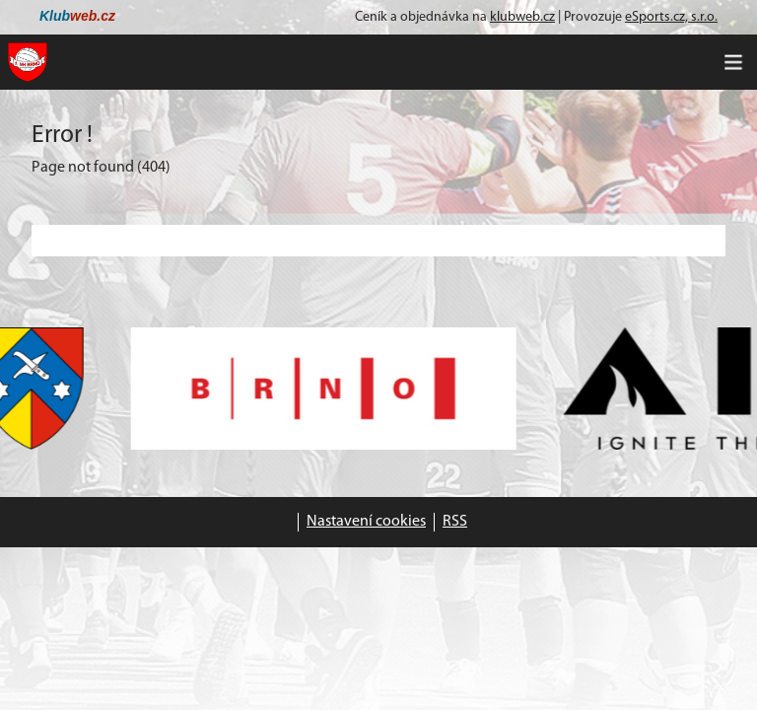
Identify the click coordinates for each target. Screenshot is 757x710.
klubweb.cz (522, 17)
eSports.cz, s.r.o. (671, 17)
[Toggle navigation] (733, 62)
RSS (455, 522)
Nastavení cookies (366, 522)
